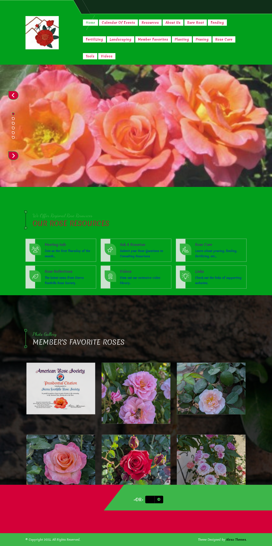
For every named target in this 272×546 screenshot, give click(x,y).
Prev (13, 95)
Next (13, 155)
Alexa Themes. (236, 539)
